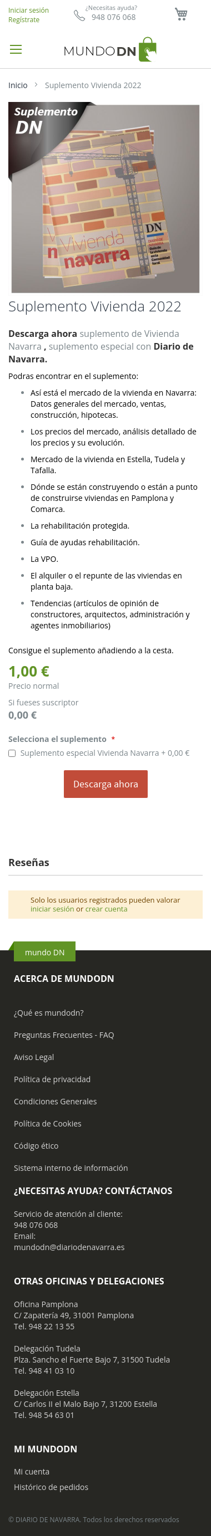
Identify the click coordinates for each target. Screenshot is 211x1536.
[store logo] (105, 49)
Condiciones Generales (55, 1101)
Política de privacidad (52, 1079)
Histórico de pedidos (51, 1487)
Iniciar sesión (28, 10)
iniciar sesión (52, 909)
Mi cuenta (31, 1471)
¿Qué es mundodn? (49, 1012)
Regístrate (23, 19)
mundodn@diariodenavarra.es (69, 1247)
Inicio (18, 85)
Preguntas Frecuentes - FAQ (64, 1035)
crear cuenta (107, 909)
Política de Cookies (48, 1123)
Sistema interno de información (71, 1168)
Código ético (36, 1145)
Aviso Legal (34, 1057)
